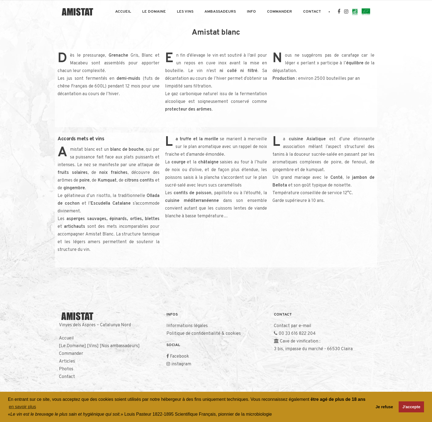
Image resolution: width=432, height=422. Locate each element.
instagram (181, 364)
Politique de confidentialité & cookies (203, 333)
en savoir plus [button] (22, 406)
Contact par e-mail (292, 326)
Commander (279, 11)
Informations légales (187, 326)
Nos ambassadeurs (119, 346)
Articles (67, 361)
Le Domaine (154, 11)
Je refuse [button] (384, 407)
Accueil (123, 11)
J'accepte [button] (411, 407)
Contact (312, 11)
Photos (66, 369)
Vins (93, 346)
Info (251, 11)
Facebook (179, 356)
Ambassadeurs (220, 11)
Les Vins (185, 11)
